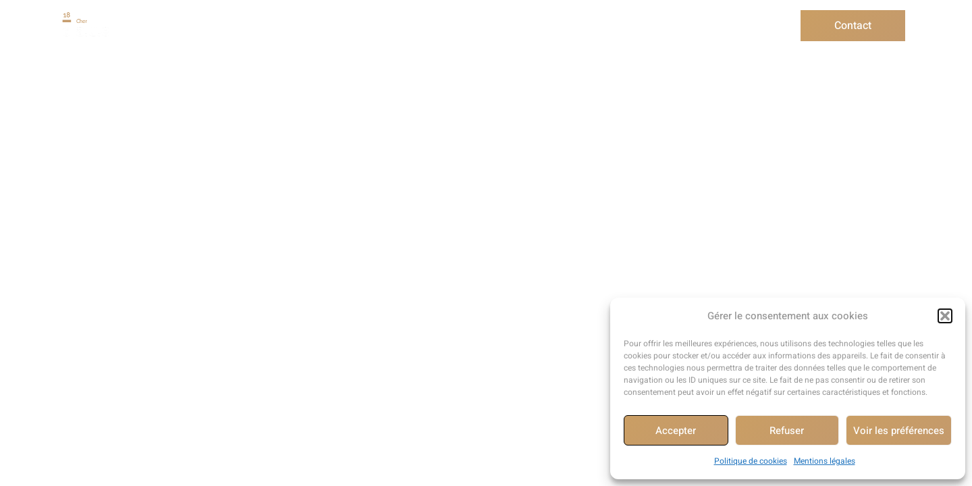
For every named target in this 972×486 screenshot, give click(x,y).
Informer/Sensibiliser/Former (639, 25)
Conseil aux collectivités (476, 25)
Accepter (675, 430)
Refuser (787, 430)
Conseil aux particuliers (327, 25)
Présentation (206, 25)
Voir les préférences (898, 430)
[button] (945, 316)
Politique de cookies (750, 461)
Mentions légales (824, 461)
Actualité (764, 25)
